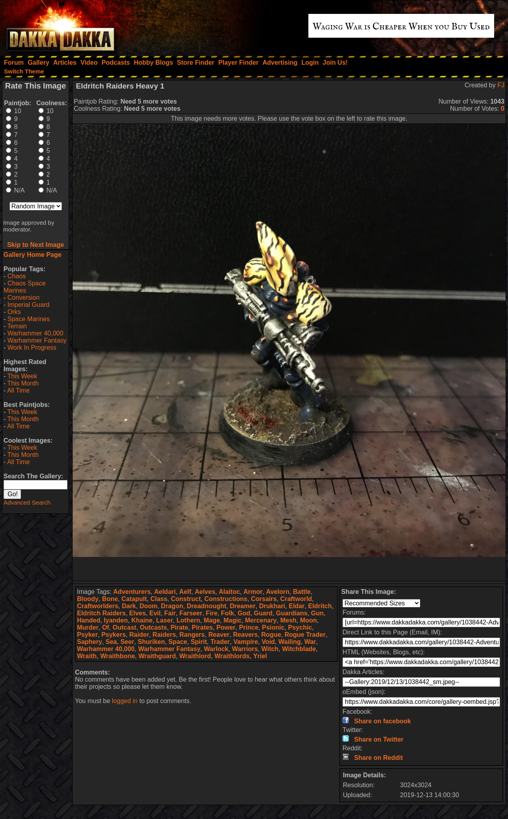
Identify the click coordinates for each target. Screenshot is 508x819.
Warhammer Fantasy (37, 340)
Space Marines (29, 319)
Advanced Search (27, 502)
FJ (500, 85)
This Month (22, 383)
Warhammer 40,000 (36, 333)
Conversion (24, 297)
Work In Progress (32, 347)
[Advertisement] (289, 569)
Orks (14, 311)
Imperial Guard (29, 304)
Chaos (17, 276)
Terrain (17, 326)
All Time (18, 390)
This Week (22, 376)
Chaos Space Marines (25, 287)
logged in (125, 701)
